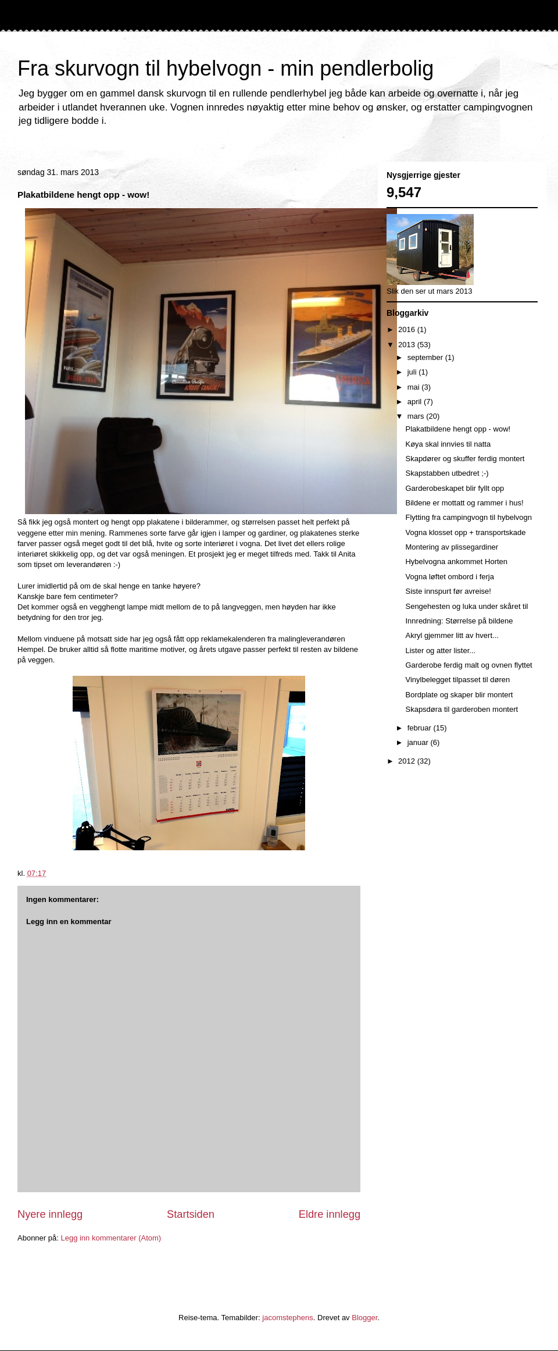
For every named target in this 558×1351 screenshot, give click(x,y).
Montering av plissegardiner (451, 547)
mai (414, 387)
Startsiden (190, 1214)
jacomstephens (287, 1317)
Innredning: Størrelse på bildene (459, 620)
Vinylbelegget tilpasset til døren (457, 679)
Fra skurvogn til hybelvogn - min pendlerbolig (225, 68)
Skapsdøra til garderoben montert (461, 709)
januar (419, 742)
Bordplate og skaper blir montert (459, 694)
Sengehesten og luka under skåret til (466, 606)
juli (413, 372)
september (426, 357)
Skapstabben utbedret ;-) (446, 473)
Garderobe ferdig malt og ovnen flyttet (468, 665)
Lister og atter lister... (440, 650)
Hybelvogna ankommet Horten (456, 561)
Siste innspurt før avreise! (448, 591)
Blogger (364, 1317)
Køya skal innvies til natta (448, 444)
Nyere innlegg (50, 1214)
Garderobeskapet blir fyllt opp (454, 488)
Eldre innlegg (329, 1214)
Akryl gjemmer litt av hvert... (451, 635)
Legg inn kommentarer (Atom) (110, 1238)
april (415, 401)
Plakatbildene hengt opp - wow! (457, 429)
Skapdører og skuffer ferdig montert (464, 458)
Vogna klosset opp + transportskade (465, 532)
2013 (407, 344)
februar (420, 727)
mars (417, 416)
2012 (407, 761)
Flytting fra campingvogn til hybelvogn (468, 517)
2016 (407, 329)
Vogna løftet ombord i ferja (449, 576)
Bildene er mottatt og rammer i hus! (464, 502)
